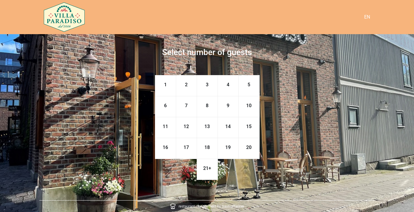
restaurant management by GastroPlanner (211, 206)
